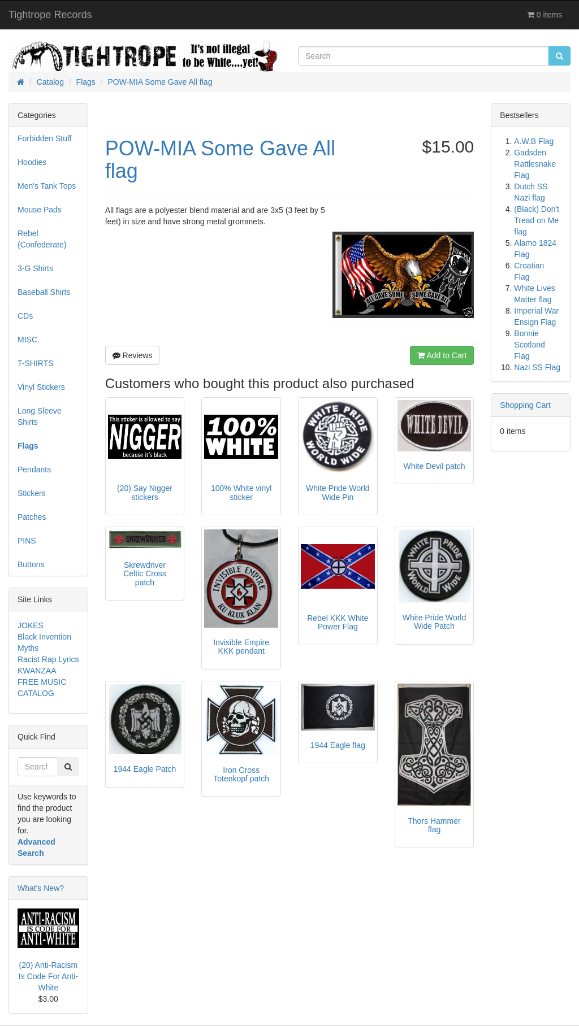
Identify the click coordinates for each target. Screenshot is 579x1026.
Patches (32, 516)
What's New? (41, 888)
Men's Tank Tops (47, 185)
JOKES (31, 625)
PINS (27, 540)
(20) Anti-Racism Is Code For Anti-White (48, 976)
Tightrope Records (50, 14)
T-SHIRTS (36, 363)
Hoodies (32, 162)
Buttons (31, 564)
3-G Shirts (35, 268)
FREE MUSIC (42, 681)
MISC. (29, 339)
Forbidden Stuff (44, 138)
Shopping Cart (525, 405)
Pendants (34, 469)
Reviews (133, 355)
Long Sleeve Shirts (40, 416)
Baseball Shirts (44, 292)
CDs (25, 315)
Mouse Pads (40, 209)
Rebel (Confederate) (42, 239)
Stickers (32, 493)
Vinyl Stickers (41, 387)
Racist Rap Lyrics (48, 659)
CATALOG (36, 693)
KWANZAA (37, 670)
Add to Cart (441, 355)
